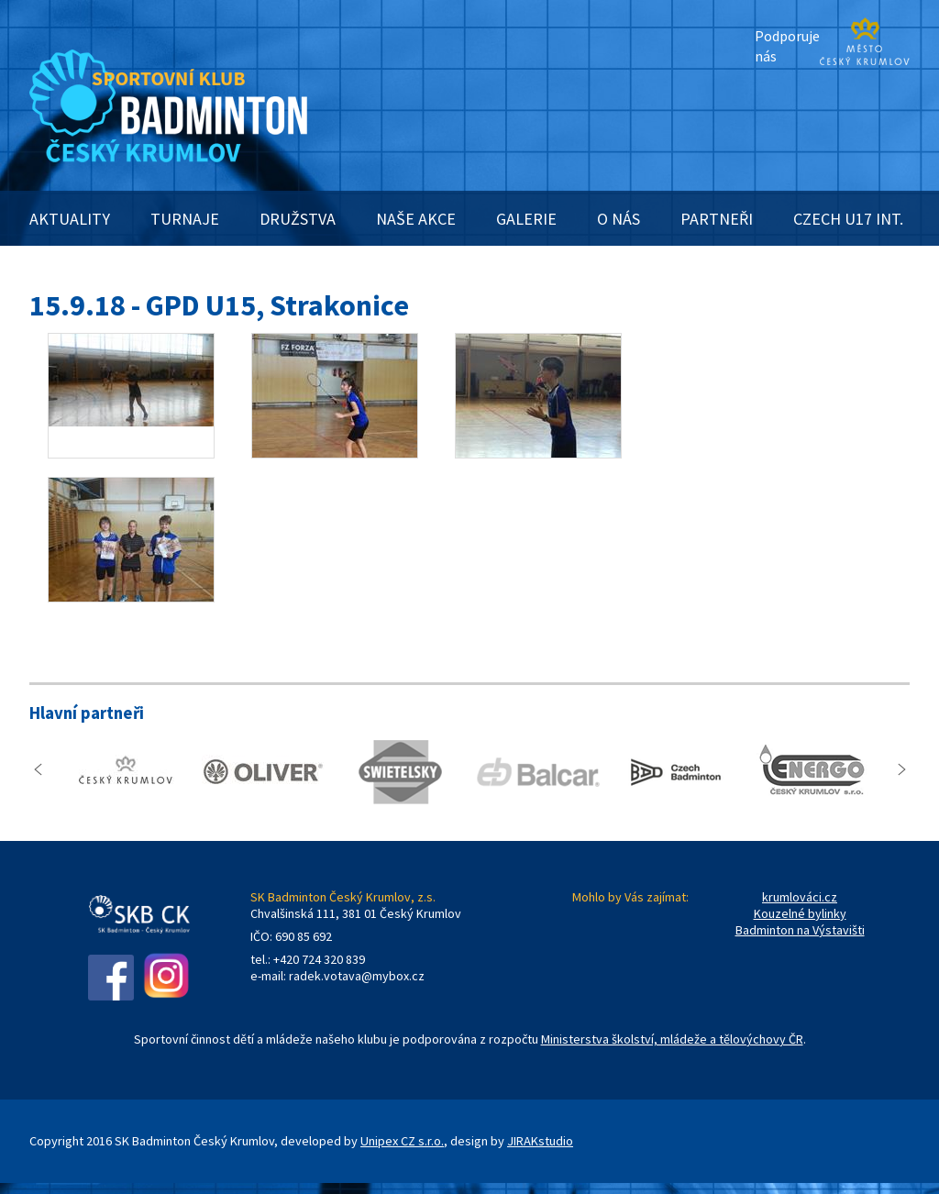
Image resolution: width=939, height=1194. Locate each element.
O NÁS (618, 218)
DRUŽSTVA (298, 218)
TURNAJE (184, 218)
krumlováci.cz (799, 897)
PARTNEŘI (716, 218)
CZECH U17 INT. (848, 218)
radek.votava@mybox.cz (357, 975)
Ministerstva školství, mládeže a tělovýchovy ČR (672, 1039)
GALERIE (526, 218)
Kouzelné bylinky (800, 913)
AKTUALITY (69, 218)
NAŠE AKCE (416, 218)
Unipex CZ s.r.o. (402, 1141)
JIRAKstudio (540, 1141)
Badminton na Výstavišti (800, 930)
